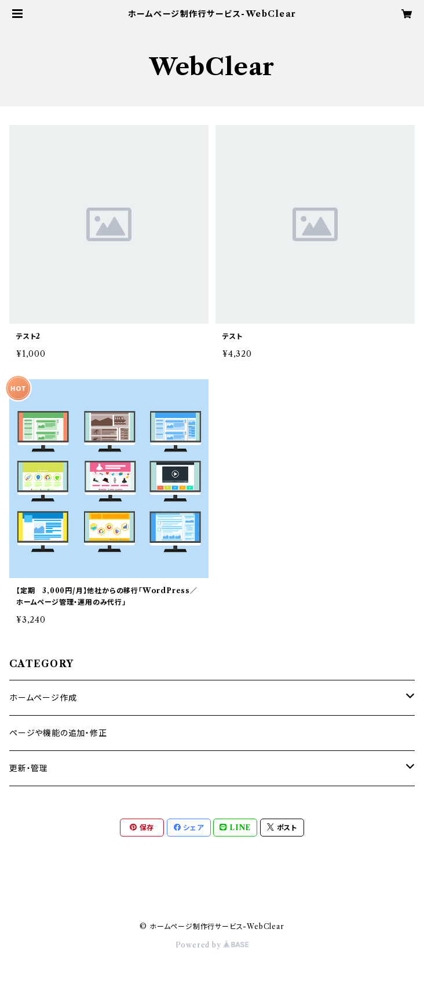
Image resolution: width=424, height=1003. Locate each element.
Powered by (212, 945)
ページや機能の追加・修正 (58, 733)
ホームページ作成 (42, 698)
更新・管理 (28, 768)
